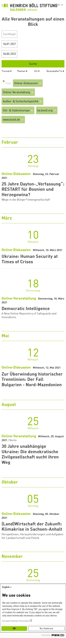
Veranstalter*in (54, 71)
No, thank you (46, 628)
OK (14, 628)
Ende (6, 54)
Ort (36, 71)
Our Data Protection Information (15, 621)
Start (6, 44)
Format (6, 71)
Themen (21, 71)
